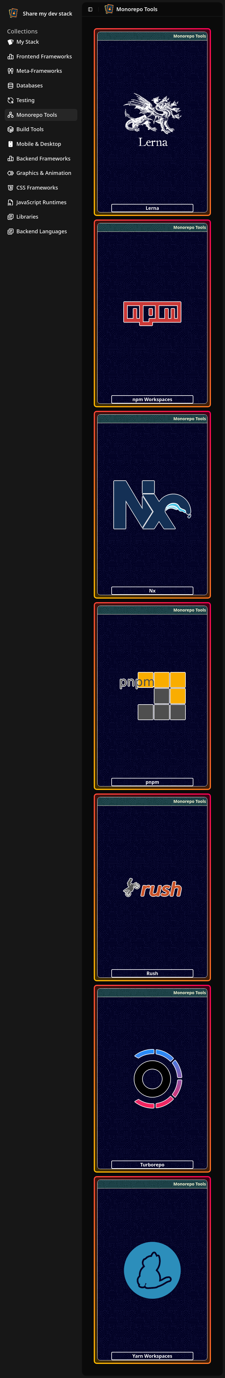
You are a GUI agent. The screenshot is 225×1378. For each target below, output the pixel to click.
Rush (152, 973)
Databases (25, 85)
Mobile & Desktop (34, 144)
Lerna (152, 208)
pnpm (152, 782)
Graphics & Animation (39, 173)
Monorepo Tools (32, 115)
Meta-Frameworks (34, 71)
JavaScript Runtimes (37, 202)
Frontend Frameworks (39, 56)
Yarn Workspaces (152, 1356)
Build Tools (25, 129)
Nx (152, 590)
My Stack (23, 41)
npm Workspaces (152, 399)
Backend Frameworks (38, 158)
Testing (21, 100)
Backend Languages (37, 231)
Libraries (22, 216)
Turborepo (152, 1164)
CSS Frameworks (32, 187)
